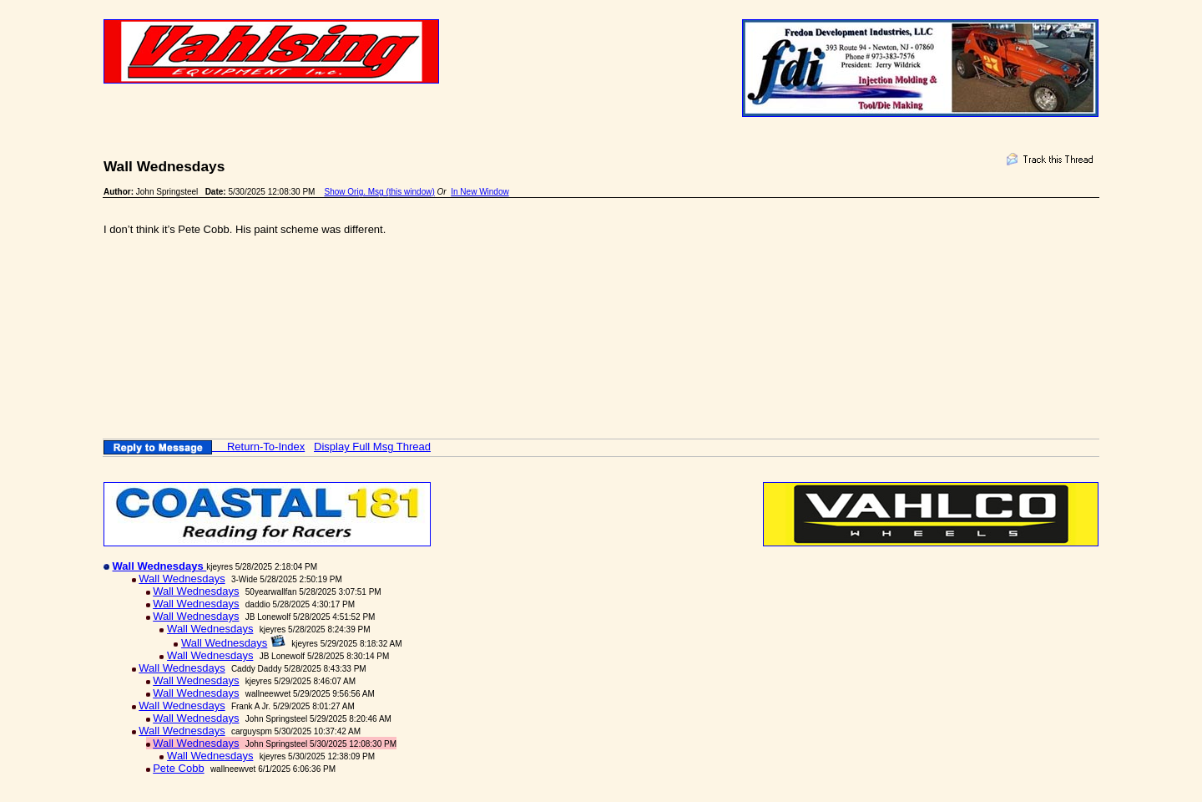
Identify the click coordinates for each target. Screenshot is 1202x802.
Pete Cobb (178, 768)
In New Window (479, 191)
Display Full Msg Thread (372, 446)
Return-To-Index (266, 446)
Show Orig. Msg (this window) (380, 191)
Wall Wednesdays (182, 578)
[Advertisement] (407, 309)
